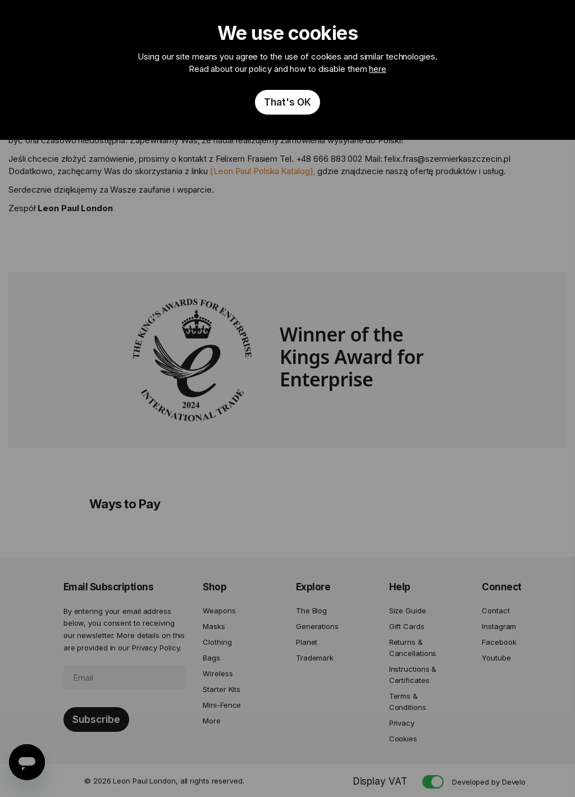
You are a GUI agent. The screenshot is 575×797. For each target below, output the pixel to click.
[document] (287, 70)
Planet (306, 641)
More (212, 720)
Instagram (499, 626)
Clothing (217, 641)
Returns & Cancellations (413, 647)
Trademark (315, 657)
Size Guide (407, 610)
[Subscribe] (96, 719)
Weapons (219, 610)
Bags (211, 657)
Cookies (403, 738)
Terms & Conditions (407, 701)
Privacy (401, 722)
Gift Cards (407, 626)
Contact (495, 610)
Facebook (499, 641)
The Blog (311, 610)
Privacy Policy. (156, 647)
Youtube (496, 657)
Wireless (217, 673)
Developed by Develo (489, 781)
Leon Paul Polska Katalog (261, 171)
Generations (317, 626)
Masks (214, 626)
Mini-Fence (222, 704)
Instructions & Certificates (413, 674)
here (377, 68)
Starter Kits (221, 689)
